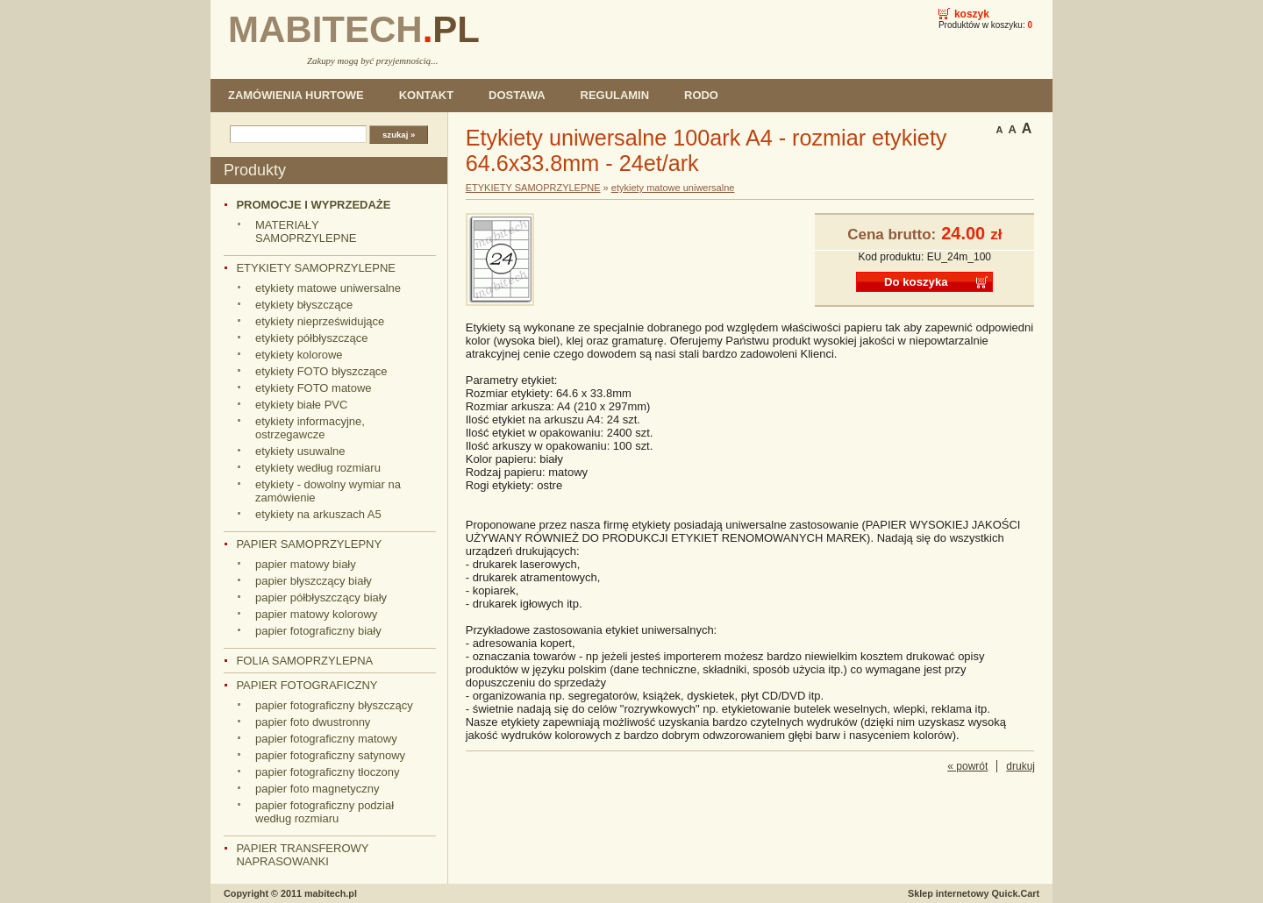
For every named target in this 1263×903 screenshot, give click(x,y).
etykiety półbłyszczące (311, 338)
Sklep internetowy (973, 893)
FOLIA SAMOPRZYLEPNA (304, 660)
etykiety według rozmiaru (318, 467)
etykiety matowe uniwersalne (328, 288)
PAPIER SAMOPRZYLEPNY (309, 544)
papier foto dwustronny (312, 722)
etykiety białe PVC (301, 404)
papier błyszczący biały (313, 580)
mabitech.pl (330, 893)
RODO (701, 95)
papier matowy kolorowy (316, 614)
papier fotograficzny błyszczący (334, 705)
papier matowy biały (305, 564)
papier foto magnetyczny (317, 788)
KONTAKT (426, 95)
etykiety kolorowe (299, 354)
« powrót (967, 766)
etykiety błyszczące (304, 304)
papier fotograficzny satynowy (330, 755)
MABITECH (354, 29)
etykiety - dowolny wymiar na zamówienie (328, 491)
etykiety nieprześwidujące (319, 321)
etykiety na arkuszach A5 (318, 514)
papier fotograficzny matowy (326, 738)
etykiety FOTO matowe (313, 388)
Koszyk (971, 14)
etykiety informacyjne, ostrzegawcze (310, 428)
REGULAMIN (615, 95)
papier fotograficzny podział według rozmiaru (324, 812)
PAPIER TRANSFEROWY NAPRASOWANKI (302, 855)
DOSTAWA (517, 95)
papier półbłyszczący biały (321, 597)
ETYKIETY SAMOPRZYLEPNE (316, 267)
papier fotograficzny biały (318, 630)
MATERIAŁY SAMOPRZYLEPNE (305, 231)
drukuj (1020, 766)
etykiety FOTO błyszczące (321, 371)
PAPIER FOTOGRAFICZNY (306, 685)
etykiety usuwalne (300, 451)
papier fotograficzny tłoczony (327, 772)
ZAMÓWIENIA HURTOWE (296, 95)
